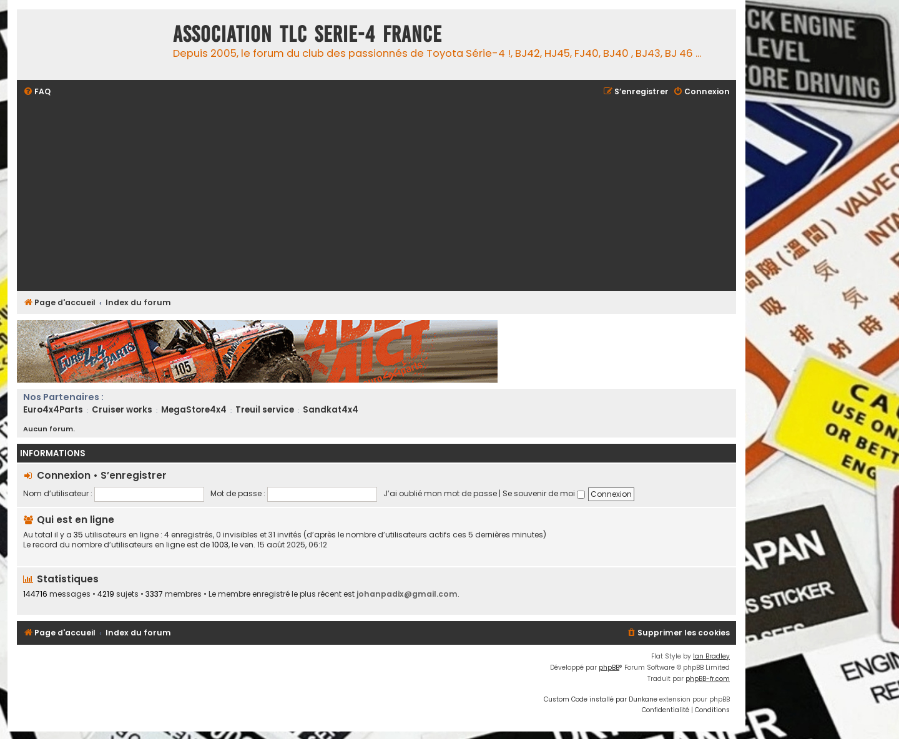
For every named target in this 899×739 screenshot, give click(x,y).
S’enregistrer (134, 475)
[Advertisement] (397, 195)
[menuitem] (37, 92)
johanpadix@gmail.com (407, 594)
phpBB (609, 667)
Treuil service (264, 410)
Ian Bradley (711, 656)
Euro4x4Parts (53, 410)
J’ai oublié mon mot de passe (440, 493)
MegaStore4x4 (194, 410)
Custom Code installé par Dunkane (600, 699)
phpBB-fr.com (707, 678)
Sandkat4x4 (330, 410)
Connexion (64, 475)
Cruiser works (122, 410)
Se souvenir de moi (544, 493)
